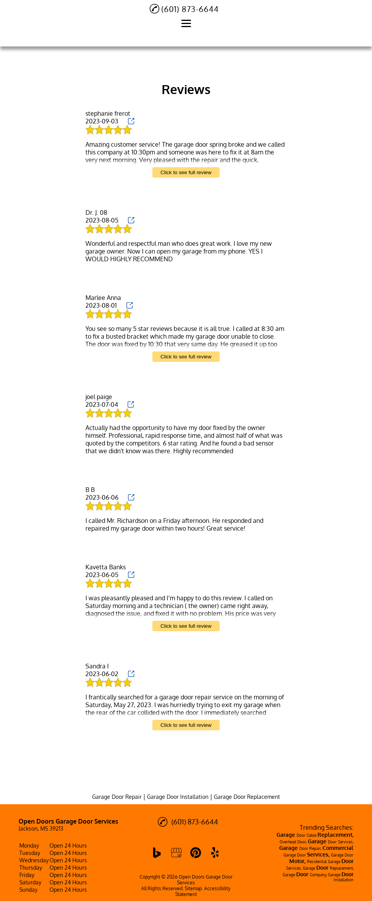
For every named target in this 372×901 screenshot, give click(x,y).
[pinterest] (195, 852)
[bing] (157, 852)
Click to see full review (186, 172)
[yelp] (215, 852)
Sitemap (193, 888)
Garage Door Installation (177, 796)
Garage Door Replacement (247, 796)
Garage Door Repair (117, 796)
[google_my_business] (176, 852)
